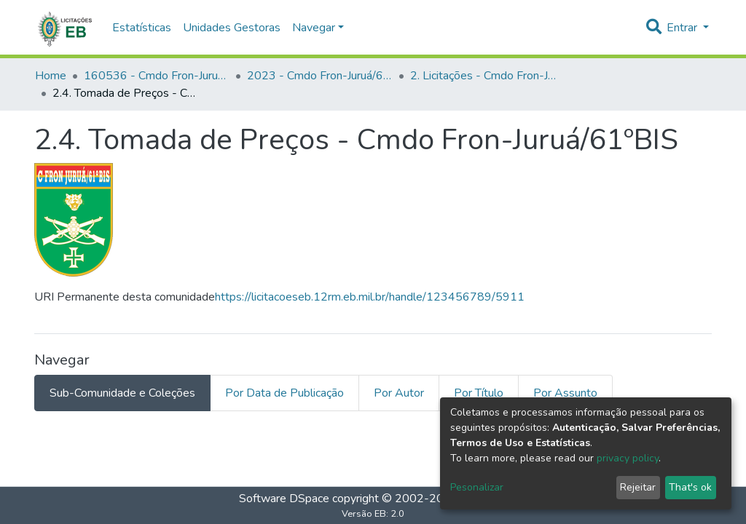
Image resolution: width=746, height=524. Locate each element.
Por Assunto (565, 393)
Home (50, 76)
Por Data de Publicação (284, 393)
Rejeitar (638, 487)
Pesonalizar (476, 487)
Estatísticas (141, 28)
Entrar (683, 28)
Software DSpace (284, 499)
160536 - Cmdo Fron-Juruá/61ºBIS (156, 76)
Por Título (478, 393)
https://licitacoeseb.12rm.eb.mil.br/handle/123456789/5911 (370, 297)
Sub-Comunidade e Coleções (122, 393)
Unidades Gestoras (231, 28)
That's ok (690, 487)
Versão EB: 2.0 (373, 513)
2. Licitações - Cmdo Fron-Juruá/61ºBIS (483, 76)
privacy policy (628, 458)
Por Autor (399, 393)
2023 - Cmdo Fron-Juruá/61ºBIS (320, 76)
